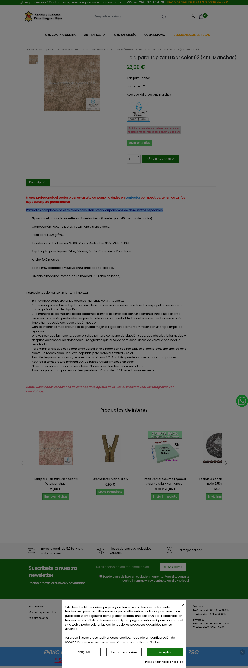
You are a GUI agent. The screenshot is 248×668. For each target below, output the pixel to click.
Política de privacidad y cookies (164, 661)
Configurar (83, 652)
